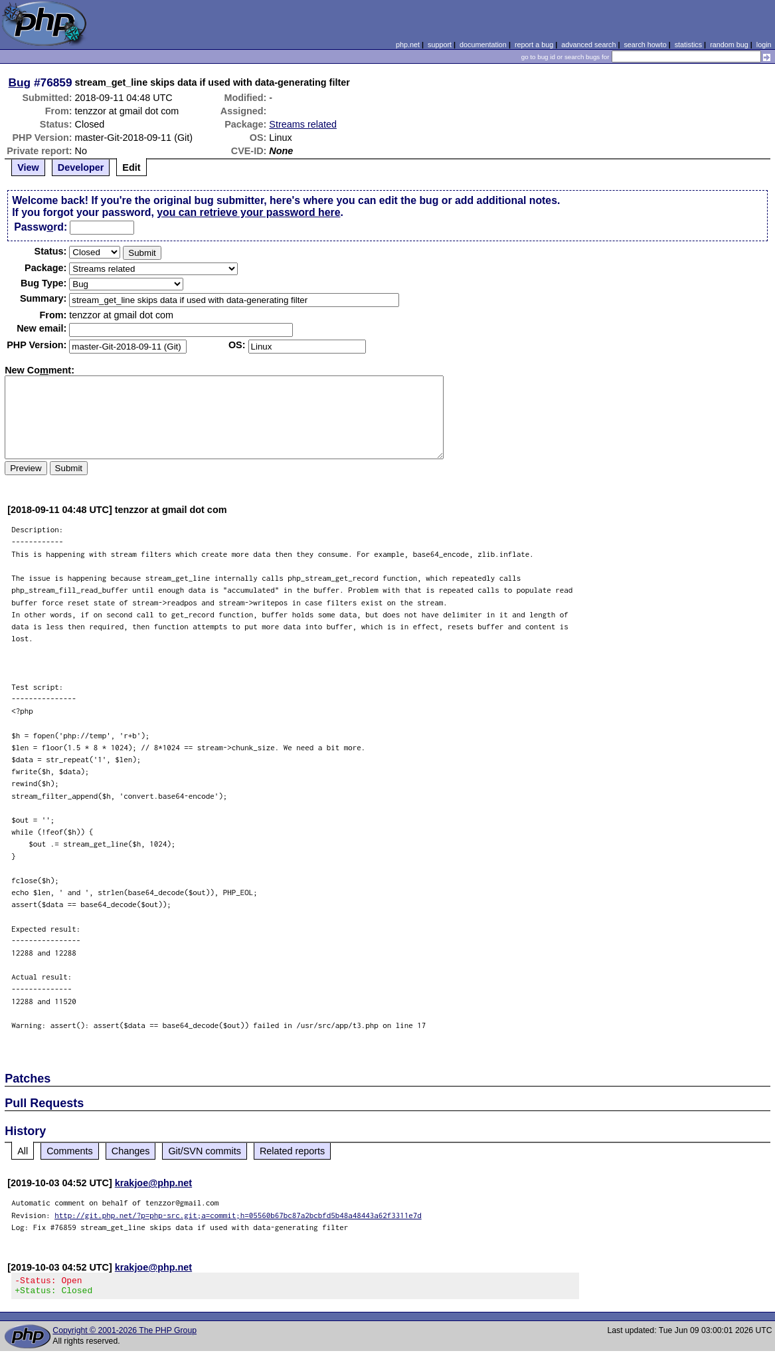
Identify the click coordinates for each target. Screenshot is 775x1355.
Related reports (292, 1151)
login (764, 45)
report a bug (534, 45)
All (22, 1151)
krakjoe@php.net (153, 1183)
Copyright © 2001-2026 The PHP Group (124, 1334)
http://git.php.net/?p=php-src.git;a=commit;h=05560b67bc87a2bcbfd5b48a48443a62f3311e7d (238, 1215)
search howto (645, 45)
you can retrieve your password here (248, 212)
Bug (20, 82)
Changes (131, 1151)
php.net (408, 45)
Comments (69, 1151)
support (440, 45)
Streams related (303, 124)
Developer (81, 167)
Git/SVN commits (204, 1151)
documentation (483, 45)
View (28, 167)
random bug (729, 45)
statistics (688, 45)
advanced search (588, 45)
